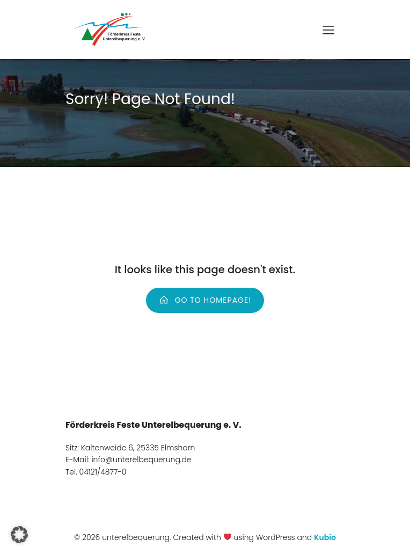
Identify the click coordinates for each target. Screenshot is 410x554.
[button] (19, 534)
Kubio (325, 537)
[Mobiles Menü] (328, 29)
